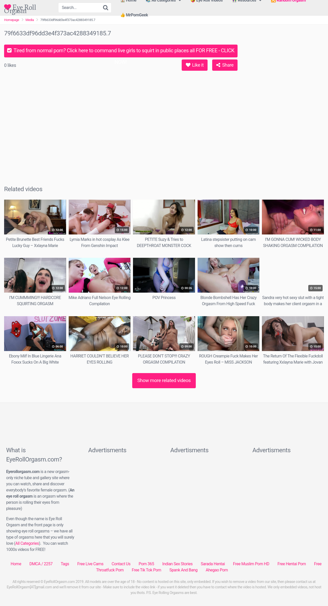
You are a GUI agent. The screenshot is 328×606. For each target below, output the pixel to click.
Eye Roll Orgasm (20, 7)
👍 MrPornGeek (134, 15)
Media (30, 20)
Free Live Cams (90, 563)
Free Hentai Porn (292, 563)
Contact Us (120, 563)
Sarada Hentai (213, 563)
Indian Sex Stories (177, 563)
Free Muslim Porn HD (251, 563)
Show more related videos (164, 380)
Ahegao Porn (217, 570)
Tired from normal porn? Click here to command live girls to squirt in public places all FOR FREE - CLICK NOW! (120, 52)
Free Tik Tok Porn (146, 570)
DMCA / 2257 (41, 563)
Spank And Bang (183, 570)
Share (224, 65)
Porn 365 (146, 563)
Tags (65, 563)
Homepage (11, 20)
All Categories (27, 543)
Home (16, 563)
